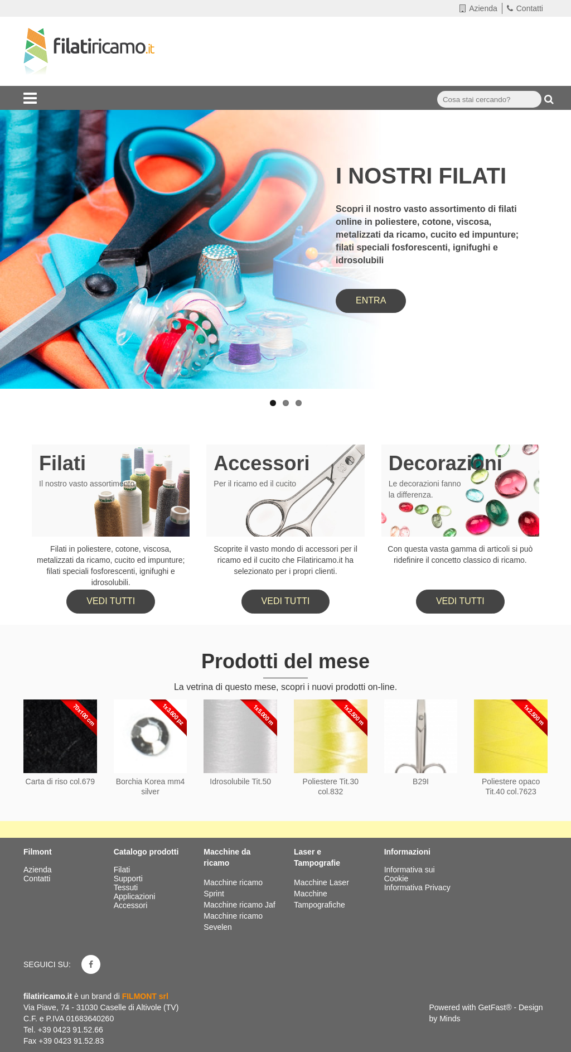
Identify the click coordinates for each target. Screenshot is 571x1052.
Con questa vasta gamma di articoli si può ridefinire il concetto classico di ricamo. (460, 554)
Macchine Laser (321, 882)
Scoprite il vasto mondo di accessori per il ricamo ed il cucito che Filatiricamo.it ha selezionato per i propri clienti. (285, 560)
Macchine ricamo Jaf (239, 904)
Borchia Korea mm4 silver (150, 786)
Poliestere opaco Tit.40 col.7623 (511, 786)
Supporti (129, 878)
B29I (421, 781)
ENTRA (371, 300)
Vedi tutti (110, 601)
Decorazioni (445, 463)
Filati (62, 463)
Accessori (261, 463)
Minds (449, 1018)
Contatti (525, 8)
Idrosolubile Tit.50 (240, 781)
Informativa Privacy (417, 887)
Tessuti (127, 887)
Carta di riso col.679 (60, 781)
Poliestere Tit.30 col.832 (331, 786)
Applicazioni (136, 896)
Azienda (478, 8)
